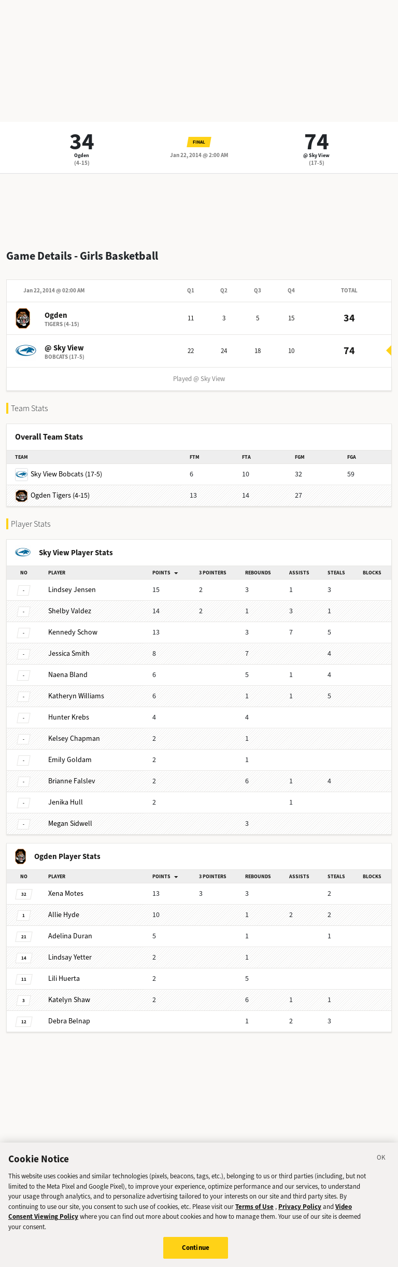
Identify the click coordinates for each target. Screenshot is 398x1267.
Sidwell (70, 823)
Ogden (81, 155)
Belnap (69, 1021)
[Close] (381, 1171)
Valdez (69, 611)
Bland (68, 675)
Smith (69, 653)
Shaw (69, 1000)
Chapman (74, 738)
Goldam (70, 760)
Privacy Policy (299, 1218)
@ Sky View (316, 155)
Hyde (63, 915)
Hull (65, 802)
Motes (65, 893)
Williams (76, 696)
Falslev (71, 781)
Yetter (70, 957)
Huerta (64, 978)
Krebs (68, 717)
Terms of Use (254, 1218)
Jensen (72, 590)
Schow (72, 632)
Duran (70, 936)
